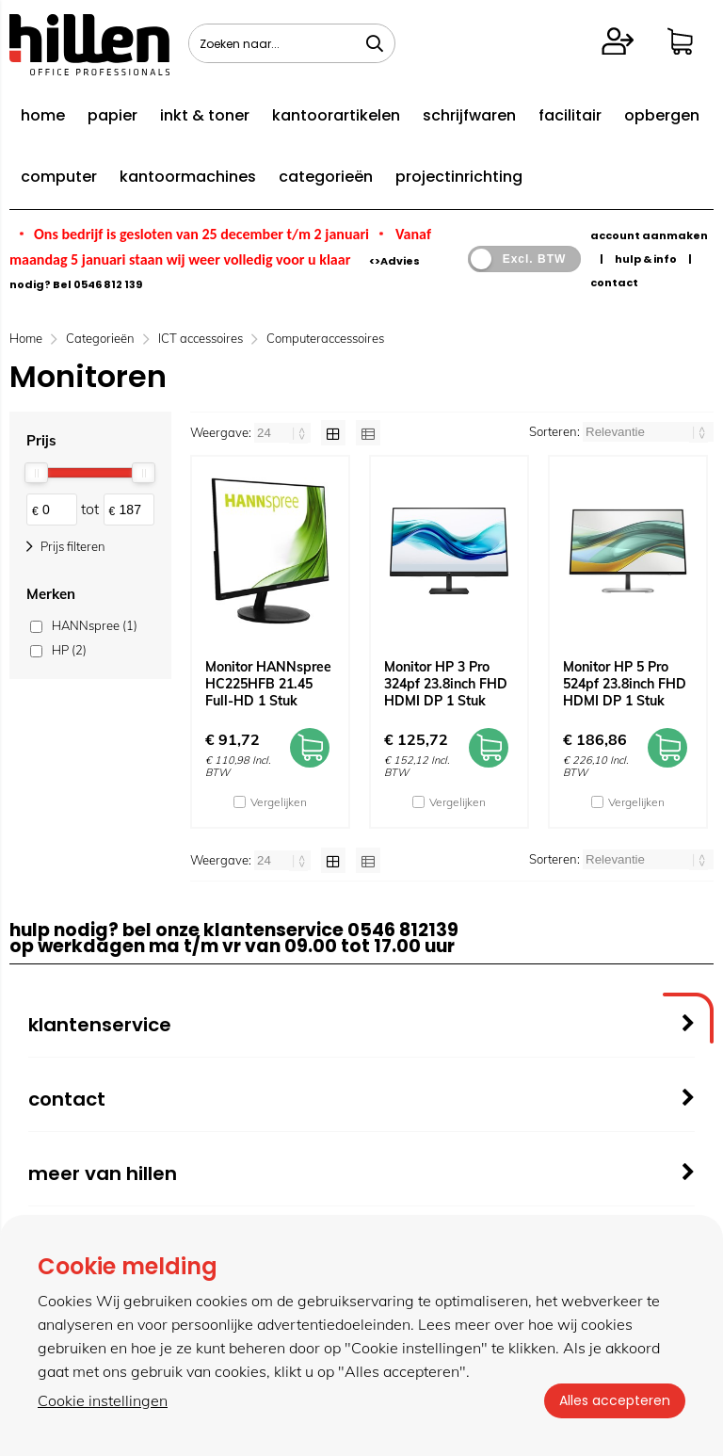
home (43, 115)
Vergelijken (278, 802)
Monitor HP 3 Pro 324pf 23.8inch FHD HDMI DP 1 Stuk (445, 683)
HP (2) (69, 649)
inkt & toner (204, 115)
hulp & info (646, 259)
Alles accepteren (614, 1400)
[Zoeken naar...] (375, 43)
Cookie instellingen (103, 1400)
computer (59, 176)
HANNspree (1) (94, 625)
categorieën (326, 176)
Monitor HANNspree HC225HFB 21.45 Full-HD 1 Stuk (268, 683)
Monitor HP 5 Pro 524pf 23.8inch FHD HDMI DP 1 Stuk (624, 683)
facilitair (570, 115)
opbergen (661, 115)
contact (614, 282)
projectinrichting (458, 176)
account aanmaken (649, 235)
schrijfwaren (469, 115)
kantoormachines (188, 176)
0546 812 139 (107, 284)
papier (112, 115)
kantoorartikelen (336, 115)
